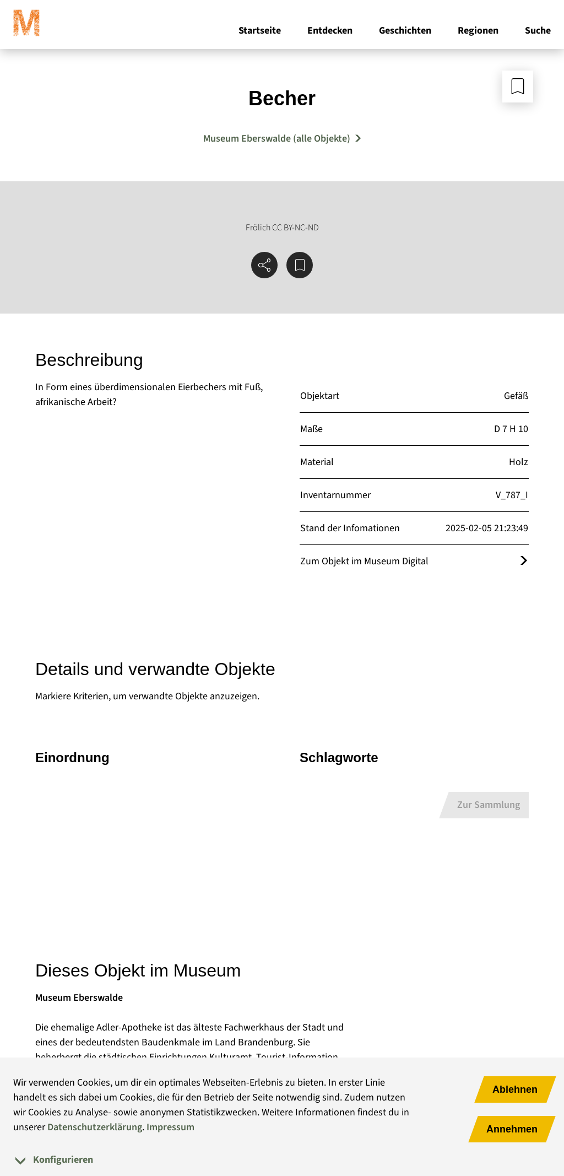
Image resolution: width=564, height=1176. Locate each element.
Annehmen (512, 1129)
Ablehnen (515, 1089)
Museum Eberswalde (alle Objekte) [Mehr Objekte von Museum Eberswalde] (276, 138)
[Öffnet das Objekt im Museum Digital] (523, 561)
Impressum (170, 1127)
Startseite (259, 32)
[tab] (282, 1159)
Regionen (478, 32)
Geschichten (405, 32)
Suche (538, 32)
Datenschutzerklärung (94, 1127)
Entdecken (329, 32)
